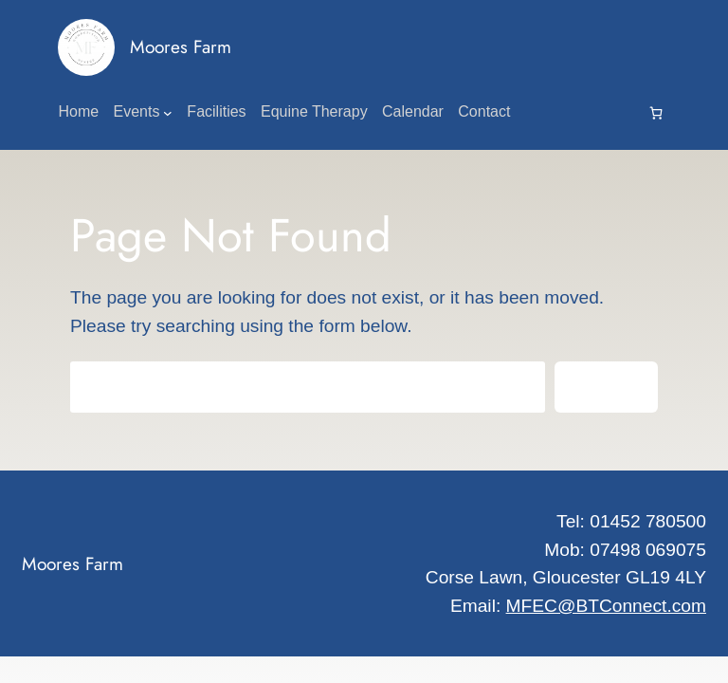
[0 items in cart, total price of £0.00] (656, 112)
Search (606, 386)
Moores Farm (180, 46)
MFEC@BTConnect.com (606, 606)
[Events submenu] (168, 113)
